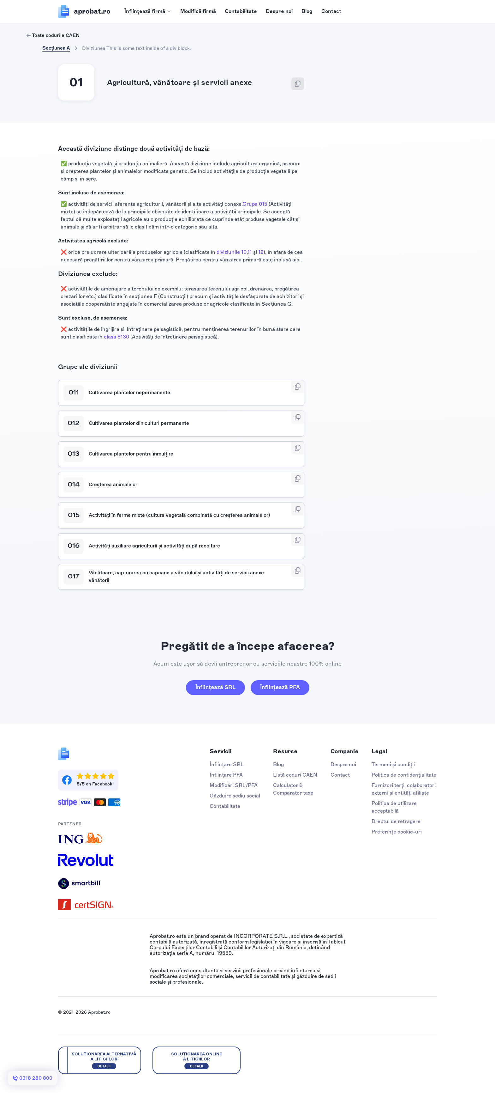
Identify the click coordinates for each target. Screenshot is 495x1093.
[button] (148, 11)
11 (250, 252)
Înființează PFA (280, 687)
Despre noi (279, 11)
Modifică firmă (198, 11)
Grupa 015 (254, 204)
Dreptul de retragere (396, 821)
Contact (331, 11)
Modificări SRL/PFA (234, 785)
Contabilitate (241, 11)
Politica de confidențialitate (404, 775)
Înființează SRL (215, 687)
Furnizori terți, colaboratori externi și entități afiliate (404, 789)
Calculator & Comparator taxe (293, 789)
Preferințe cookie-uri (397, 832)
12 (261, 252)
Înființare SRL (227, 764)
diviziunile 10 (232, 252)
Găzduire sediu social (235, 796)
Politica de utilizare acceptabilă (394, 807)
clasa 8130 (116, 337)
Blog (307, 11)
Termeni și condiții (393, 764)
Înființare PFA (226, 775)
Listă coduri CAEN (295, 775)
